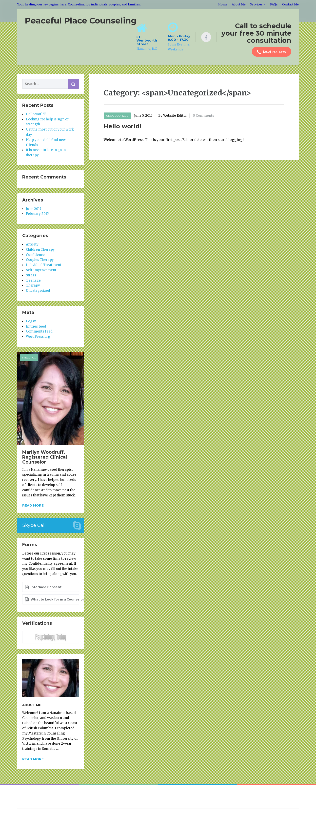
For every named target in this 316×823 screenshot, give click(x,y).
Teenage (33, 280)
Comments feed (39, 331)
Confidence (35, 255)
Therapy (33, 285)
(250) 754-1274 (271, 52)
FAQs (274, 4)
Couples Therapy (40, 260)
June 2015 (33, 209)
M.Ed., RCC (29, 357)
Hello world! (122, 126)
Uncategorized (117, 115)
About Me (239, 4)
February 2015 (37, 214)
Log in (31, 321)
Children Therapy (40, 249)
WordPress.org (38, 336)
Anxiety (32, 244)
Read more (33, 505)
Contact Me (290, 4)
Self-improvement (41, 270)
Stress (31, 275)
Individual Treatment (43, 265)
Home (222, 4)
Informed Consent (43, 587)
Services (256, 4)
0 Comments (203, 115)
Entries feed (36, 326)
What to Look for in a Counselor (52, 599)
